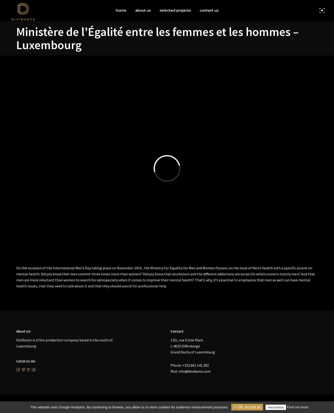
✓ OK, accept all (247, 407)
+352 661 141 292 (195, 365)
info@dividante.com (195, 371)
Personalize (276, 407)
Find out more (297, 407)
